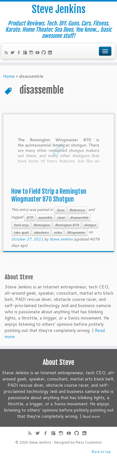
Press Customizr (89, 442)
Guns (60, 210)
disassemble (79, 217)
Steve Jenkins (58, 9)
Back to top (101, 451)
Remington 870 (67, 225)
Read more (91, 416)
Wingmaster (76, 232)
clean (61, 217)
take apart (21, 232)
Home (9, 76)
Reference (77, 210)
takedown (41, 232)
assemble (45, 217)
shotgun (90, 225)
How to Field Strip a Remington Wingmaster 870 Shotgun (48, 195)
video (58, 232)
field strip (21, 225)
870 (30, 217)
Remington (41, 225)
